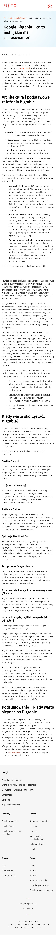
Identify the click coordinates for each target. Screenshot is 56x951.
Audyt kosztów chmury (11, 780)
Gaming (33, 831)
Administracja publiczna (40, 821)
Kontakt (33, 875)
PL (5, 18)
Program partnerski (38, 880)
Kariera (33, 870)
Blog (10, 18)
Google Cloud (19, 18)
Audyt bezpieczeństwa (39, 885)
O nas (32, 865)
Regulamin (28, 908)
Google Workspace (10, 821)
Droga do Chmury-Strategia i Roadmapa (19, 785)
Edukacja (34, 826)
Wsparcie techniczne (11, 805)
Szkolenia (6, 800)
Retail (32, 849)
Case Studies (7, 870)
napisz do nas (15, 752)
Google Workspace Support (42, 890)
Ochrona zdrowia (37, 844)
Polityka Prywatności (28, 903)
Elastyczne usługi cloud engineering (17, 790)
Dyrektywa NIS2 (8, 875)
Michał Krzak (24, 54)
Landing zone (7, 795)
